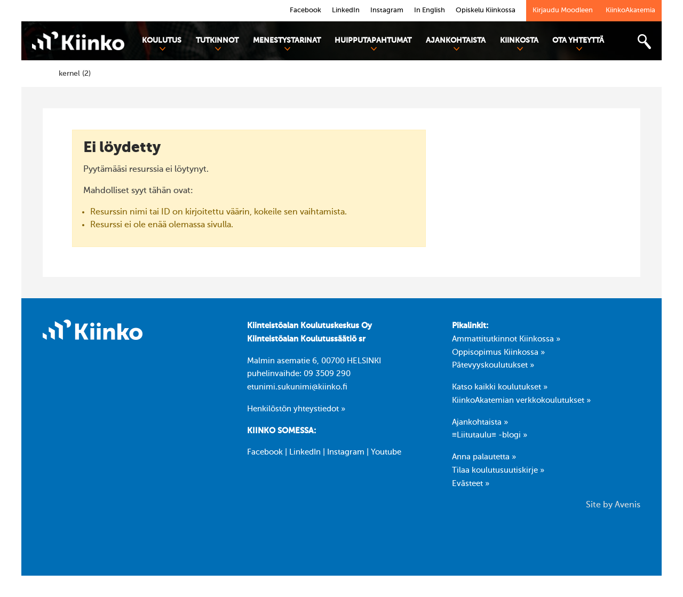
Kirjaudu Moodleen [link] (563, 10)
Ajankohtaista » (480, 422)
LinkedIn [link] (346, 10)
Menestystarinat (287, 44)
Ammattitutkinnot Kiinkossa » (506, 339)
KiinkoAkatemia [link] (630, 10)
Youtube (386, 452)
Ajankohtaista (456, 44)
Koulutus (161, 44)
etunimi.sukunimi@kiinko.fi (297, 387)
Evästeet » (470, 484)
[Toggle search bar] (644, 41)
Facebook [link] (305, 10)
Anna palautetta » (484, 457)
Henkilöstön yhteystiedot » (296, 409)
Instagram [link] (386, 10)
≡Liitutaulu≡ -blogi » (489, 435)
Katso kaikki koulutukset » (499, 387)
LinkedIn (305, 452)
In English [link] (429, 10)
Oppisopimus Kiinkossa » (498, 352)
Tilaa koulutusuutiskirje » (498, 470)
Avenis (627, 505)
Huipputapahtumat (373, 44)
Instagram (345, 452)
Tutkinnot (217, 44)
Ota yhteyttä (578, 44)
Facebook (265, 452)
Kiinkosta (519, 44)
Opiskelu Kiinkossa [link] (485, 10)
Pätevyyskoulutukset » (493, 365)
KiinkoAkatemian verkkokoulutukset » (521, 400)
